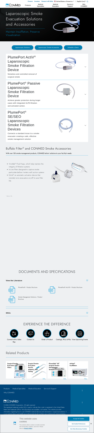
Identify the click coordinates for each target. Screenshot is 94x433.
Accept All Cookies (78, 418)
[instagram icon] (82, 403)
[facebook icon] (82, 391)
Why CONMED (9, 393)
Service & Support (50, 389)
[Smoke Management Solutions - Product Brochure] (27, 299)
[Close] (91, 423)
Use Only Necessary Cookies (78, 429)
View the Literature (14, 281)
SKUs (8, 313)
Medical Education (34, 389)
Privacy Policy (28, 428)
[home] (13, 4)
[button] (64, 1)
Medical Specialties (18, 389)
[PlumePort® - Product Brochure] (27, 289)
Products (7, 389)
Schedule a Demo (73, 47)
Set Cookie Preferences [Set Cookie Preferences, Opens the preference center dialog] (78, 424)
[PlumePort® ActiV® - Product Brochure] (67, 289)
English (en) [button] (80, 1)
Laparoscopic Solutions (22, 47)
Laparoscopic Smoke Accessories (48, 47)
